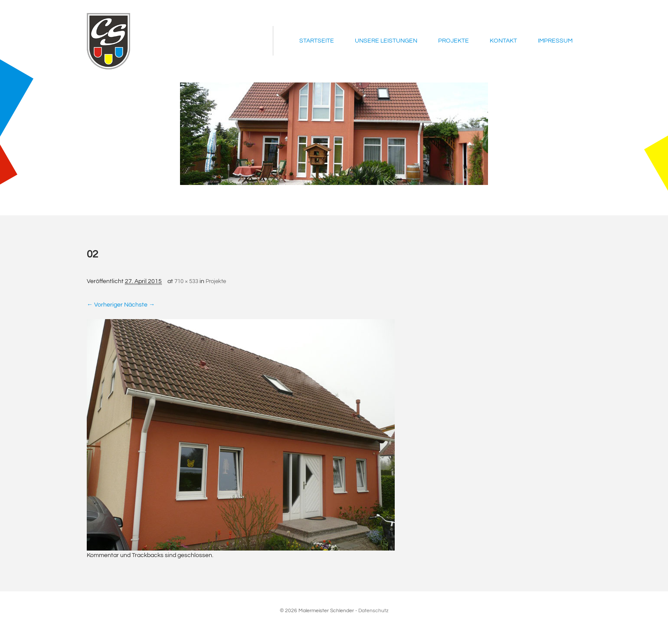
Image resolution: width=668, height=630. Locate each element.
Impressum (555, 41)
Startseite (316, 41)
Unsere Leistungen (386, 41)
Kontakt (503, 41)
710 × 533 (186, 281)
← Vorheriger (105, 305)
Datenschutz (373, 611)
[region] (334, 133)
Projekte (453, 41)
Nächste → (139, 305)
